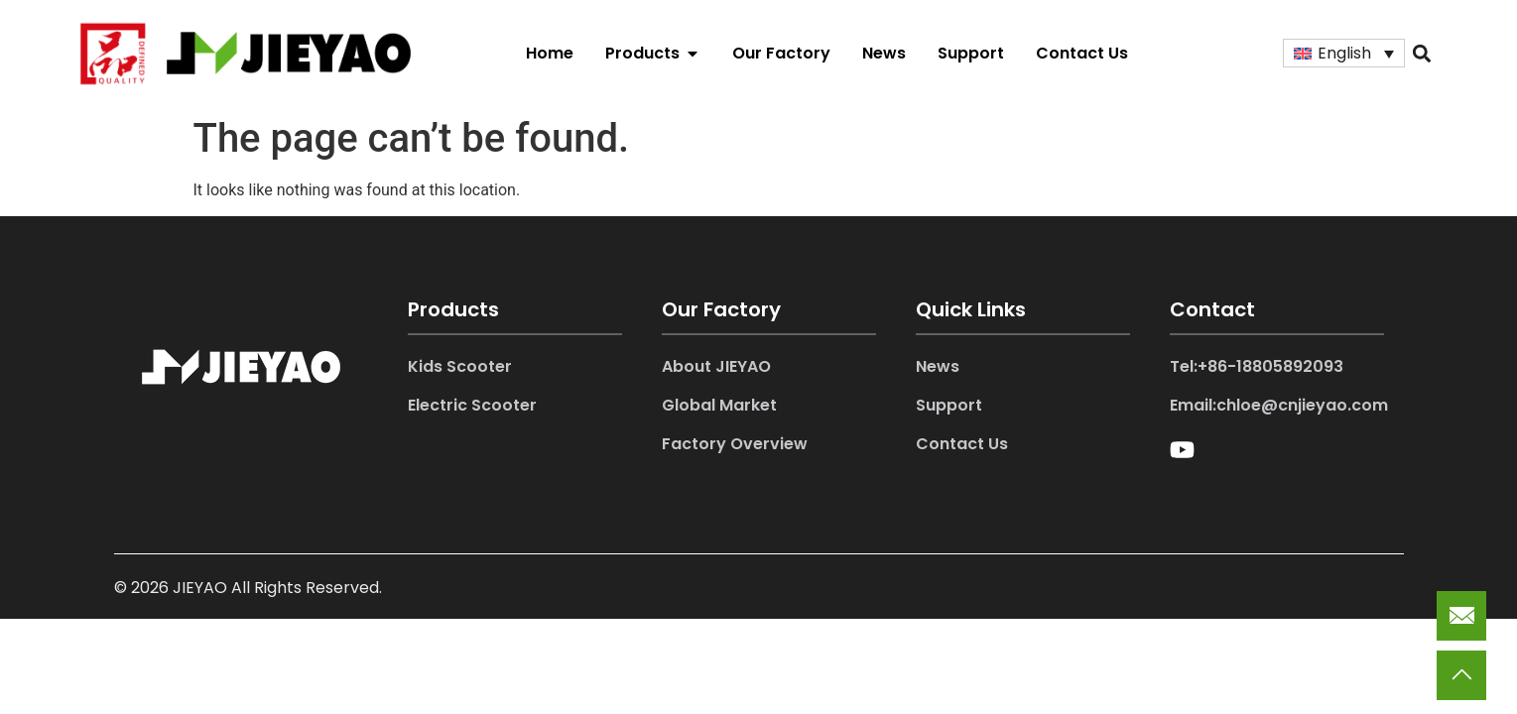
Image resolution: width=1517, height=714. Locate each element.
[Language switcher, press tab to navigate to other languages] (1344, 53)
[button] (1421, 53)
